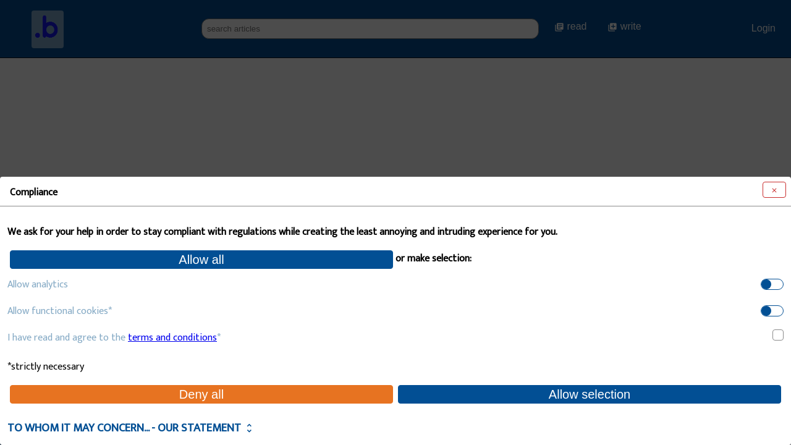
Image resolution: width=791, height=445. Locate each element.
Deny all (201, 394)
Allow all (201, 259)
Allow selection (589, 394)
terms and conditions (172, 337)
